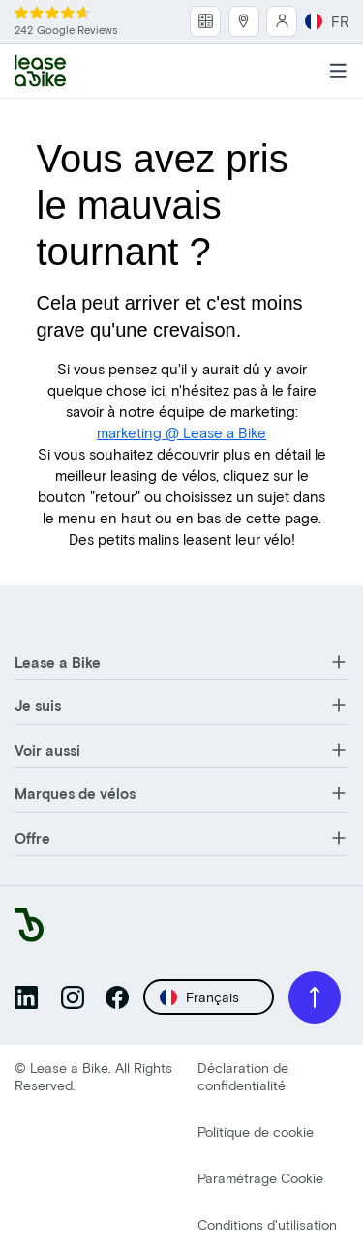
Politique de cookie (255, 1131)
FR (326, 21)
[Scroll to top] (314, 997)
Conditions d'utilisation (267, 1224)
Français (199, 997)
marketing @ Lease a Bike (181, 432)
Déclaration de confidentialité (242, 1076)
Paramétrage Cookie (260, 1178)
